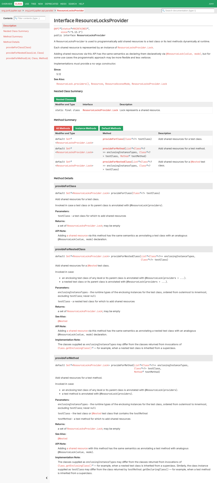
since (64, 32)
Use (27, 4)
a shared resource (77, 235)
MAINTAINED (80, 28)
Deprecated (51, 4)
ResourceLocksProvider (70, 10)
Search (72, 4)
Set (68, 139)
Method (124, 156)
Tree (33, 4)
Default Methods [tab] (111, 128)
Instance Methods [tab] (85, 128)
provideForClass (113, 139)
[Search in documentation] (188, 10)
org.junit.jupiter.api (11, 10)
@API (56, 28)
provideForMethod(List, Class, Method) (27, 58)
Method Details (11, 42)
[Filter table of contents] (30, 18)
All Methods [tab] (63, 128)
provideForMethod (113, 148)
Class (127, 139)
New (40, 4)
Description (9, 25)
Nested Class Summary (16, 31)
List (128, 148)
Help (81, 4)
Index (63, 4)
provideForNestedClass (117, 161)
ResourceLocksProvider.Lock (100, 110)
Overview (7, 4)
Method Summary (13, 36)
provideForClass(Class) (18, 47)
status (66, 28)
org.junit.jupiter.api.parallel (39, 10)
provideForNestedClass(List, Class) (25, 52)
